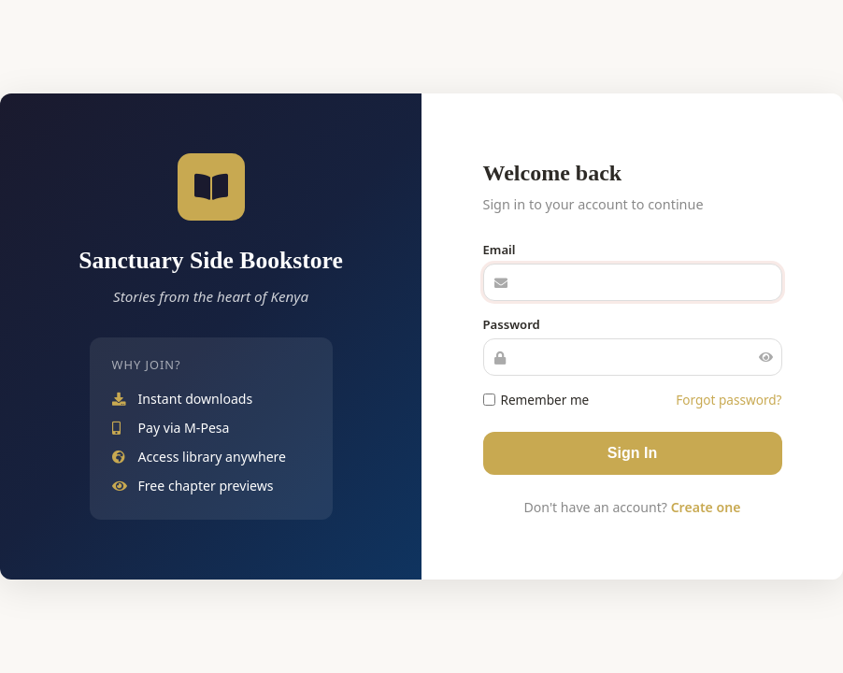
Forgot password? (728, 399)
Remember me (536, 399)
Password (511, 324)
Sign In (632, 453)
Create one (706, 507)
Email (499, 249)
